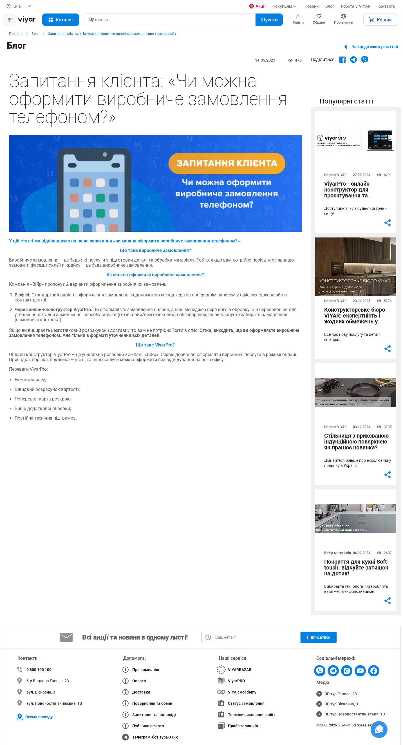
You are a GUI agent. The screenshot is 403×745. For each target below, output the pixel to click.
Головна (16, 34)
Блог (35, 34)
